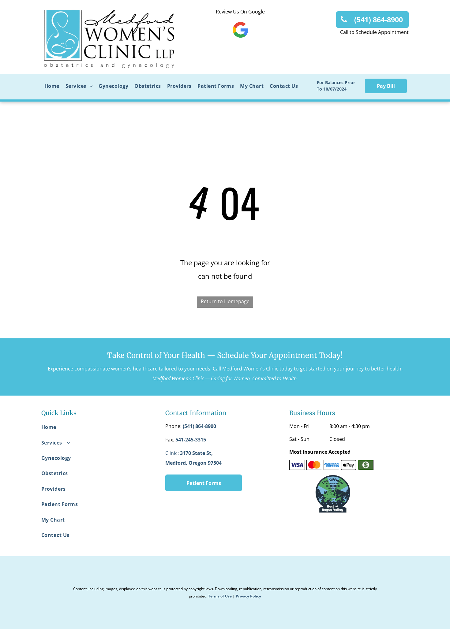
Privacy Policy (248, 596)
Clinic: (172, 453)
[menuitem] (51, 86)
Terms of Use (220, 596)
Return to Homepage (225, 301)
